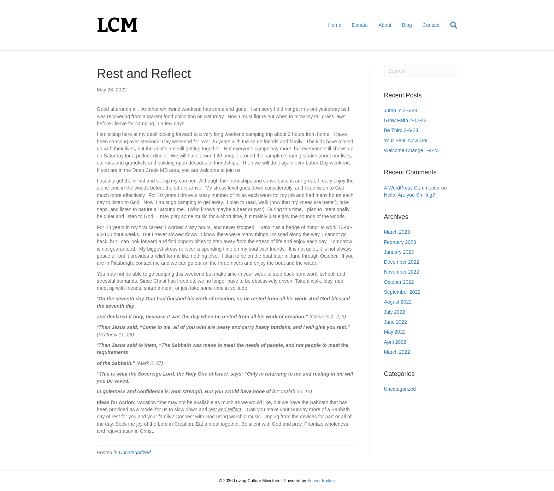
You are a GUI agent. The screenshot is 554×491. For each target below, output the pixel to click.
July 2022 (394, 312)
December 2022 (401, 262)
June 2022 (395, 322)
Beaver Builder (321, 480)
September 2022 (402, 292)
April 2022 (395, 342)
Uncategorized (135, 452)
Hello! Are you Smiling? (409, 195)
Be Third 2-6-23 (401, 130)
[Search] (451, 25)
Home (334, 25)
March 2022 (397, 352)
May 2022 (395, 332)
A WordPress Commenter (412, 188)
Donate (360, 25)
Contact (431, 25)
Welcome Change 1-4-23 (411, 150)
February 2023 (400, 242)
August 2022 (398, 302)
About (384, 25)
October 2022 (399, 282)
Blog (407, 25)
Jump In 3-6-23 (400, 110)
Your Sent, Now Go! (406, 140)
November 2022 (401, 272)
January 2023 (399, 252)
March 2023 (397, 232)
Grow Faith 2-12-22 (405, 120)
